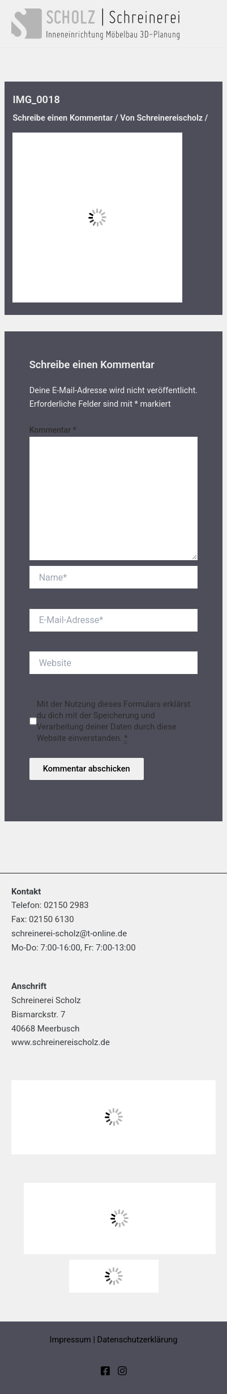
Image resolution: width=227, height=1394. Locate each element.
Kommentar (52, 429)
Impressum (70, 1340)
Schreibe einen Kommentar (62, 118)
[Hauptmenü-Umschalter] (211, 24)
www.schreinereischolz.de (60, 1042)
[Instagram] (122, 1371)
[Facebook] (105, 1371)
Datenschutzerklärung (137, 1340)
